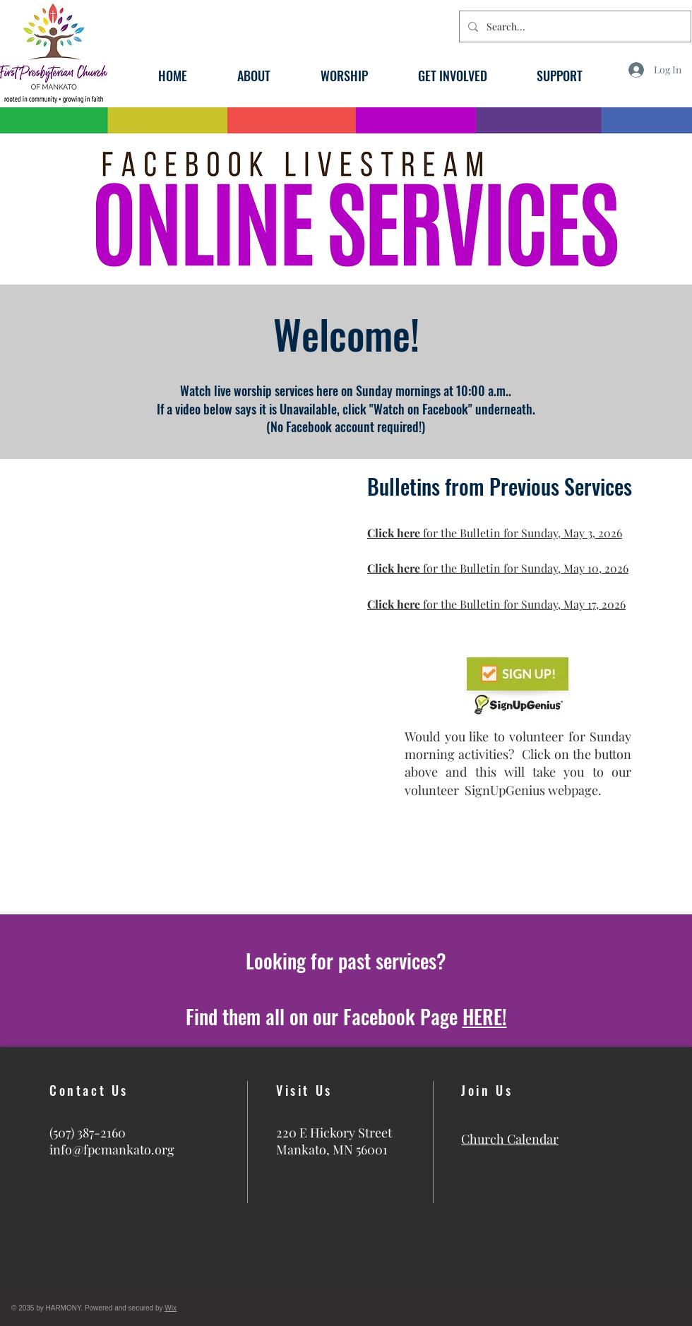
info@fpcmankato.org (111, 1149)
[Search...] (574, 26)
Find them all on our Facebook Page (346, 1016)
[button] (253, 73)
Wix (171, 1308)
